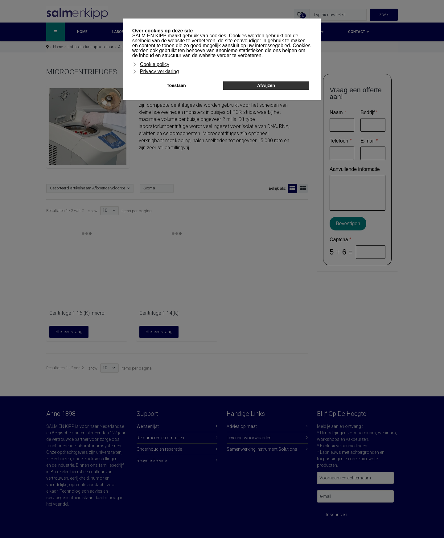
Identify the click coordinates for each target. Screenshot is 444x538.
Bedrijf (369, 112)
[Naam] (342, 125)
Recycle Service (152, 460)
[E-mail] (372, 153)
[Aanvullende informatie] (357, 193)
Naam (338, 112)
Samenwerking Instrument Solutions (262, 449)
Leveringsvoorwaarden (249, 437)
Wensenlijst (148, 426)
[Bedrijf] (372, 125)
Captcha (340, 239)
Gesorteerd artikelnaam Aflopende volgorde (87, 188)
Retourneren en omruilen (160, 437)
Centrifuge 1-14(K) (159, 313)
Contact (358, 32)
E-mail (369, 140)
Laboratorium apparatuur (90, 46)
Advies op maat (242, 426)
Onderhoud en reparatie (159, 449)
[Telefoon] (342, 153)
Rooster (291, 188)
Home (82, 32)
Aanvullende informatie (355, 169)
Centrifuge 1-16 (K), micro (77, 313)
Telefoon (341, 140)
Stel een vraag (69, 331)
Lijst (302, 188)
